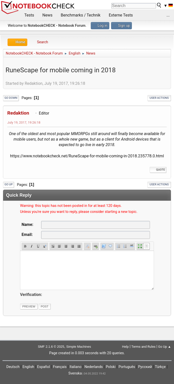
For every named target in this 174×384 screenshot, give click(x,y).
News (47, 15)
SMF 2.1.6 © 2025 (51, 346)
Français (59, 367)
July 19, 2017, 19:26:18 (23, 122)
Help (125, 346)
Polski (111, 367)
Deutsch (13, 367)
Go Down (11, 98)
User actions (159, 98)
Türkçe (160, 367)
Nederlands (93, 367)
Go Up (9, 184)
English (28, 367)
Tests (29, 15)
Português (127, 367)
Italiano (75, 367)
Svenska (75, 373)
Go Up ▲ (164, 346)
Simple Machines (78, 346)
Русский (145, 367)
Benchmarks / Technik (81, 15)
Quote (158, 169)
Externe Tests (121, 15)
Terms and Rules (143, 346)
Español (43, 367)
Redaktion (18, 113)
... (168, 15)
